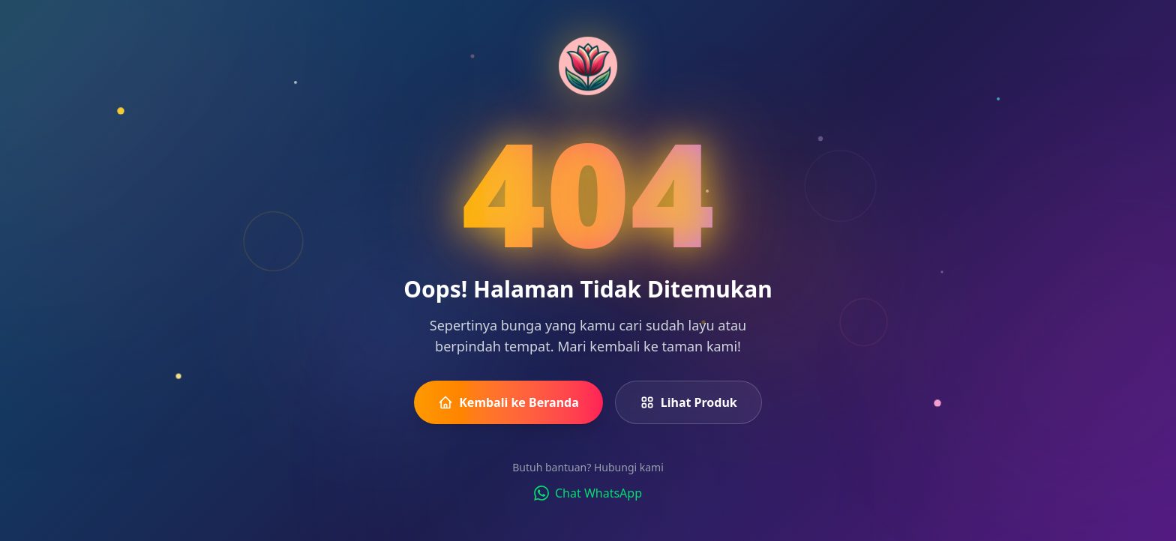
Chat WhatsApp (588, 493)
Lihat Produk (688, 402)
